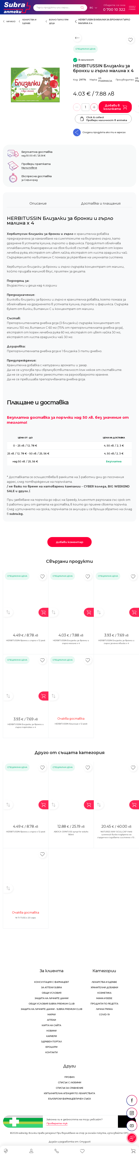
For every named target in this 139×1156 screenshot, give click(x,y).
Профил (69, 1077)
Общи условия (51, 992)
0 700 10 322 (114, 9)
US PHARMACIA (105, 79)
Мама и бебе (104, 998)
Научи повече (29, 167)
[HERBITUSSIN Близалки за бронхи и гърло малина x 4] (36, 85)
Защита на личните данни (51, 998)
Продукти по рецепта (104, 1003)
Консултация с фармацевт (51, 982)
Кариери (51, 1036)
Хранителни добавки (104, 987)
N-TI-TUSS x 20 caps (25, 917)
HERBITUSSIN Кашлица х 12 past (71, 723)
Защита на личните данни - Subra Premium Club (51, 1009)
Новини (51, 1030)
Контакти (51, 1052)
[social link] (131, 1100)
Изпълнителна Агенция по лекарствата (69, 1093)
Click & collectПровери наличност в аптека (103, 119)
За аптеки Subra (51, 987)
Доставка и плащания (101, 203)
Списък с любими (69, 1082)
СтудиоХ (85, 1141)
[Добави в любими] (42, 576)
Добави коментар (69, 542)
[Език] (93, 7)
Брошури (51, 1047)
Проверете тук (57, 1123)
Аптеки (51, 1020)
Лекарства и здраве (104, 982)
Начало (10, 21)
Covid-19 (104, 1014)
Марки (52, 1014)
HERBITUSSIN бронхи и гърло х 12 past (25, 640)
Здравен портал (51, 1041)
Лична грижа (104, 1009)
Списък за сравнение (69, 1088)
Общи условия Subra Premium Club (52, 1003)
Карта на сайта (51, 1025)
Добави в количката (115, 107)
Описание (38, 203)
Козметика (104, 992)
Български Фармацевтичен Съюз (69, 1098)
